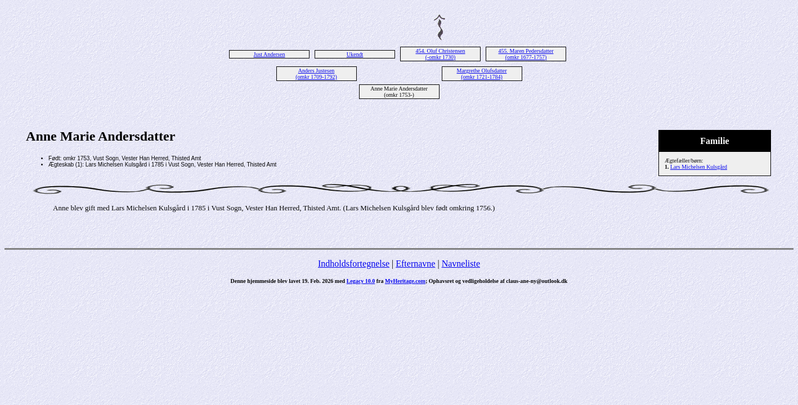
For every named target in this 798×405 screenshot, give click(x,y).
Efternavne (415, 263)
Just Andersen (269, 54)
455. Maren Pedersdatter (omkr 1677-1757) (525, 54)
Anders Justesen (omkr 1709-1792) (316, 74)
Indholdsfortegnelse (353, 263)
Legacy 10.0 (361, 281)
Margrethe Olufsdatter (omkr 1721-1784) (482, 74)
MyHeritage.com (405, 281)
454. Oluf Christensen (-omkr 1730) (440, 54)
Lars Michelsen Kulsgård (698, 167)
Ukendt (355, 54)
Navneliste (461, 263)
